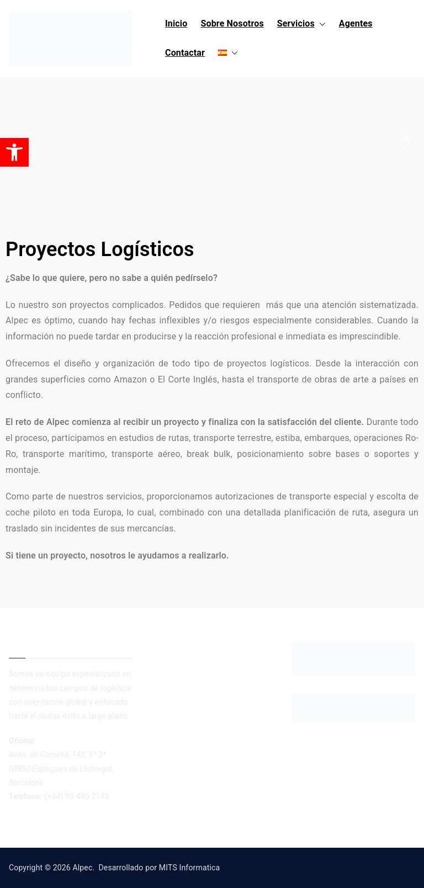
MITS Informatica (189, 867)
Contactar (185, 52)
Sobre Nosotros (231, 23)
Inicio (176, 23)
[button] (320, 24)
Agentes (356, 23)
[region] (212, 142)
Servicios (301, 24)
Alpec (82, 867)
